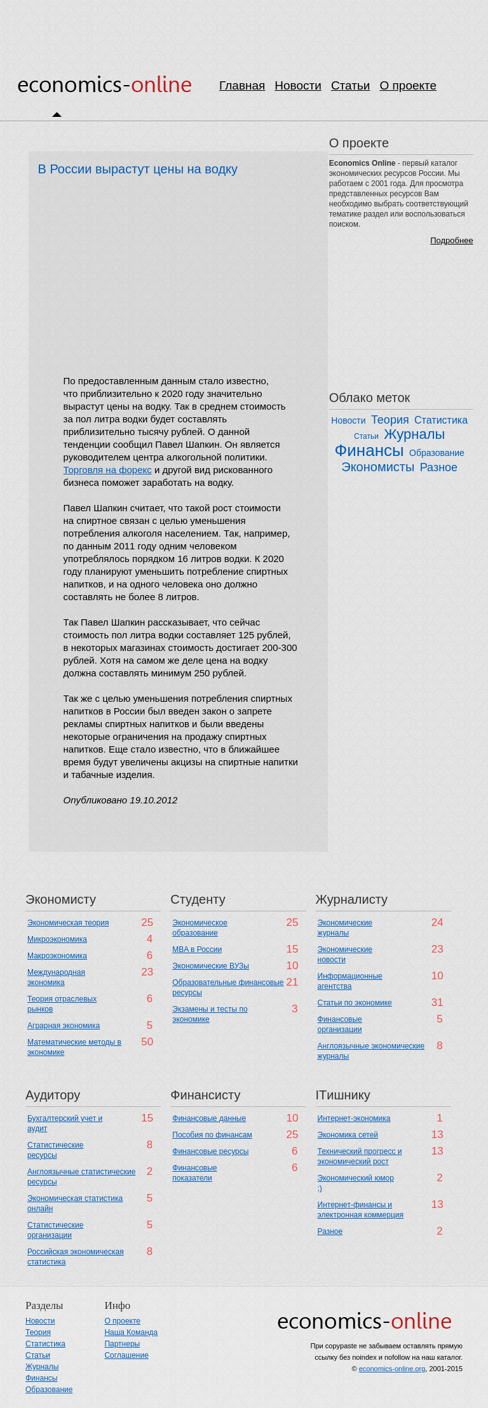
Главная (242, 85)
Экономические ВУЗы (210, 966)
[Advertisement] (244, 28)
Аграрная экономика (63, 1025)
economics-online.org (392, 1368)
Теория (390, 419)
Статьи (350, 85)
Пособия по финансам (212, 1134)
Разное (439, 467)
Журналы (414, 434)
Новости (298, 85)
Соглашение (126, 1355)
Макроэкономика (57, 955)
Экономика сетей (348, 1134)
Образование (436, 453)
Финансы (369, 450)
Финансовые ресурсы (210, 1151)
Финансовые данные (209, 1118)
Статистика (441, 420)
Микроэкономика (57, 939)
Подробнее (451, 240)
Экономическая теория (68, 922)
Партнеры (122, 1343)
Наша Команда (131, 1332)
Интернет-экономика (354, 1118)
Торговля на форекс (108, 469)
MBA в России (197, 949)
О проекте (408, 85)
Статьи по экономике (355, 1002)
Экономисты (377, 467)
